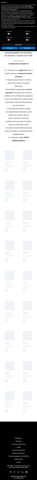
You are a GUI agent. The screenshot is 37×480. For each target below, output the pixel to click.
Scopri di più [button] (18, 44)
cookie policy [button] (14, 9)
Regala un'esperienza (18, 453)
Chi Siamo (18, 441)
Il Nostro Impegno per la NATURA (18, 456)
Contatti (18, 462)
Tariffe (19, 447)
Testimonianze (18, 459)
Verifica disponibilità (18, 450)
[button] (10, 471)
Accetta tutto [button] (27, 48)
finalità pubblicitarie (16, 16)
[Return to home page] (18, 430)
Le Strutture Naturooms (18, 444)
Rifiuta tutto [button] (10, 48)
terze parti (23, 10)
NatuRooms (18, 438)
